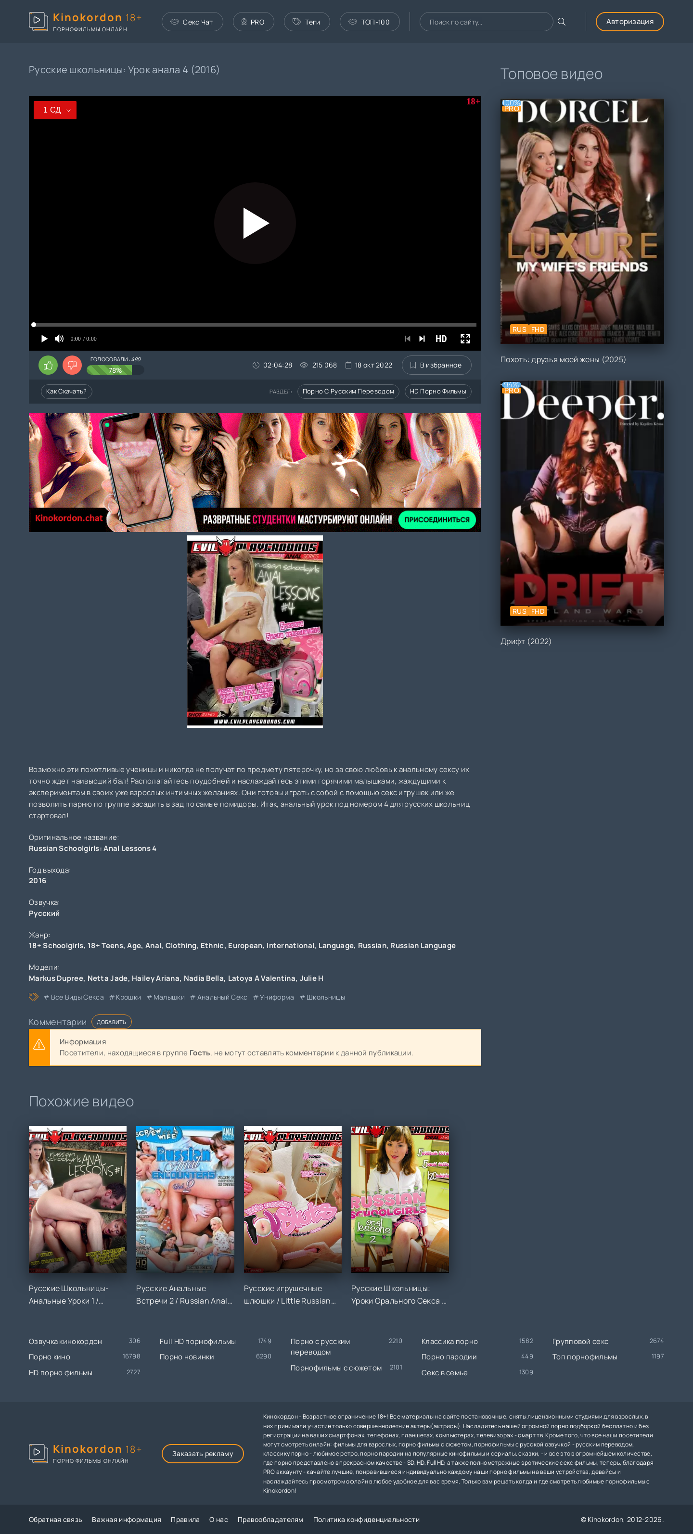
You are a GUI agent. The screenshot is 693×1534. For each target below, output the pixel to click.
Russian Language (423, 945)
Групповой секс (580, 1341)
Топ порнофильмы (585, 1357)
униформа (277, 997)
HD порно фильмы (438, 391)
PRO (253, 21)
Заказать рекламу (202, 1453)
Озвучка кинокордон (65, 1341)
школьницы (326, 997)
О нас (218, 1519)
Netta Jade (108, 978)
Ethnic (212, 945)
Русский (44, 913)
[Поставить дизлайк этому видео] (72, 365)
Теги (307, 21)
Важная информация (126, 1519)
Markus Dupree (56, 978)
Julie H (312, 978)
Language (336, 945)
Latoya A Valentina (261, 978)
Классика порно (450, 1341)
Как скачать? (66, 391)
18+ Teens (105, 945)
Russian (372, 945)
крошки (128, 997)
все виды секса (77, 997)
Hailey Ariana (156, 978)
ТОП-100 (368, 21)
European (245, 945)
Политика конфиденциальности (366, 1519)
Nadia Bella (204, 978)
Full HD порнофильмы (198, 1341)
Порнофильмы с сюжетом (336, 1368)
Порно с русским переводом (349, 391)
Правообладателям (271, 1519)
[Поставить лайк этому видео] (48, 365)
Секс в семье (445, 1373)
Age (134, 945)
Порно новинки (187, 1357)
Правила (185, 1519)
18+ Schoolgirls (56, 945)
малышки (169, 997)
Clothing (181, 945)
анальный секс (222, 997)
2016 (37, 880)
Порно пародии (449, 1357)
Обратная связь (55, 1519)
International (290, 945)
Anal (153, 945)
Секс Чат (191, 21)
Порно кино (49, 1357)
